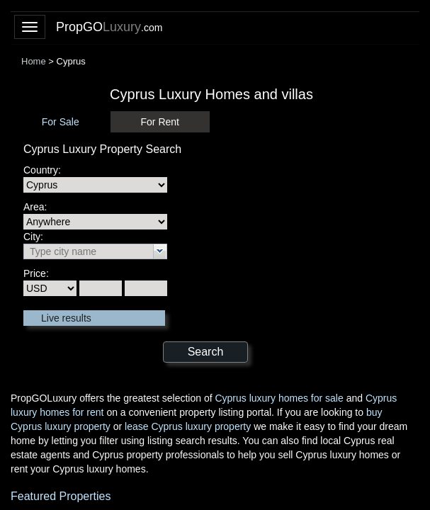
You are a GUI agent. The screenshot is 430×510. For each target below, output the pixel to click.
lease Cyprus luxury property (188, 426)
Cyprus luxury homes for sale (279, 398)
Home (33, 61)
